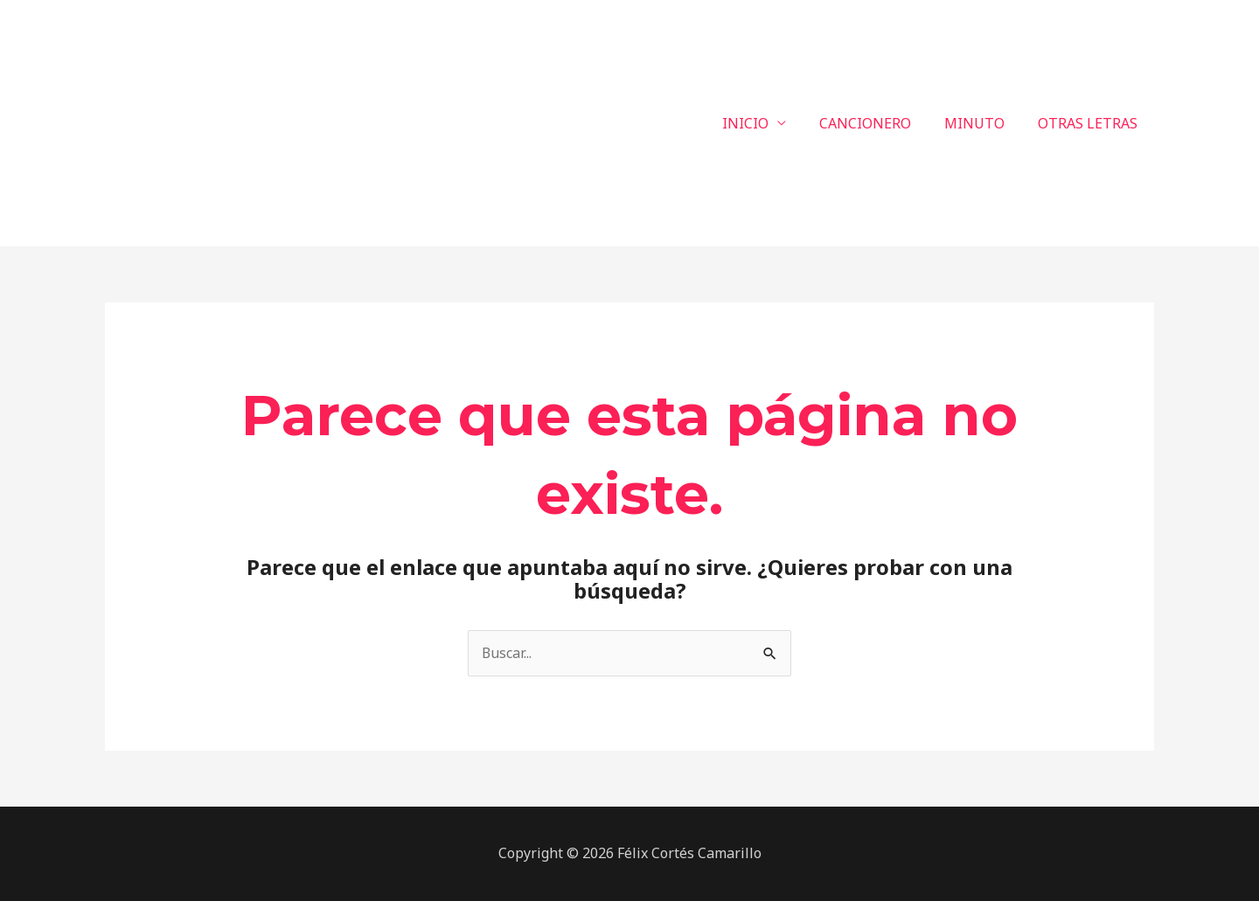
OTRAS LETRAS (1090, 123)
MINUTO (982, 123)
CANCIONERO (878, 123)
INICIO (764, 123)
